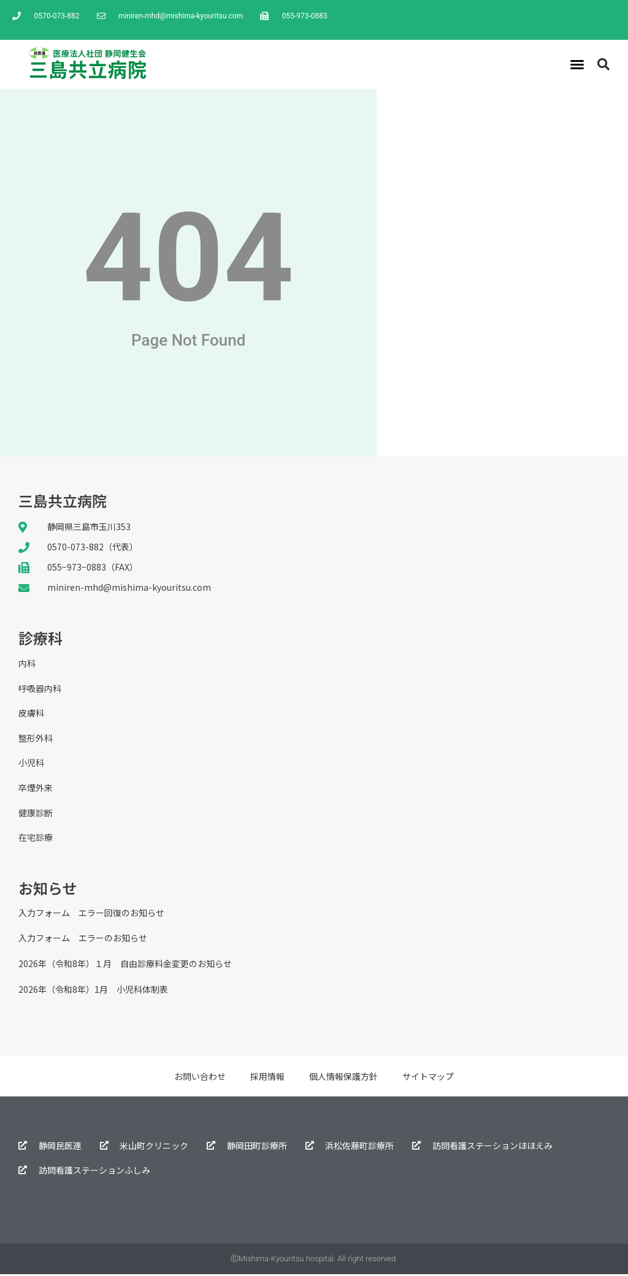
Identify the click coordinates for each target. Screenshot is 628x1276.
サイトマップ (428, 1078)
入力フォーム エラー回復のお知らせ (91, 914)
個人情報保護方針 (343, 1078)
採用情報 (267, 1078)
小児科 (31, 764)
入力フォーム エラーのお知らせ (82, 940)
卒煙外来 (35, 789)
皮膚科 (31, 714)
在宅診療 (35, 840)
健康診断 (35, 814)
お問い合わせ (200, 1078)
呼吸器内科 (39, 689)
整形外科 (35, 739)
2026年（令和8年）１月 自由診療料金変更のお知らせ (125, 966)
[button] (577, 64)
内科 (27, 664)
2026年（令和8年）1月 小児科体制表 (93, 991)
